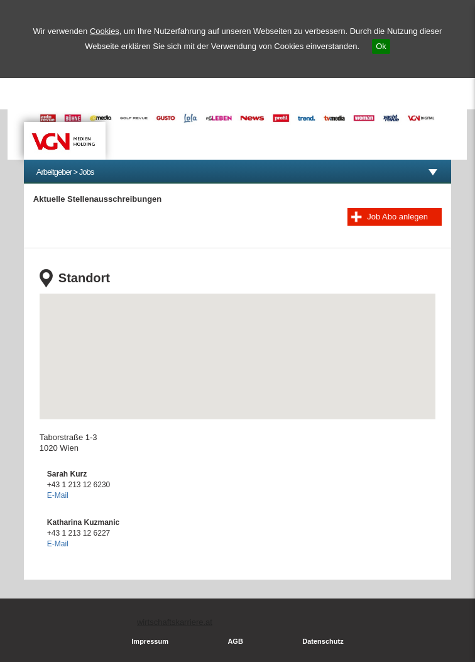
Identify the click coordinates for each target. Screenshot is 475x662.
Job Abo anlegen (397, 216)
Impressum (149, 641)
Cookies (104, 31)
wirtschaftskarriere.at (174, 622)
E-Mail (57, 495)
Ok (381, 46)
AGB (235, 641)
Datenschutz (322, 641)
